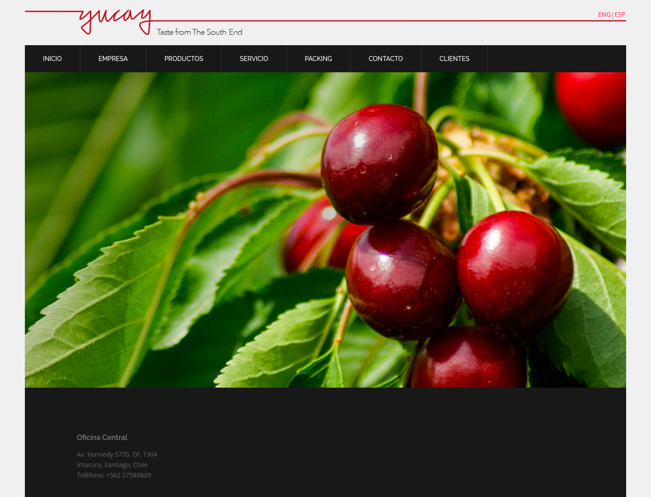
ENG (604, 14)
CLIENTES (454, 58)
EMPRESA (113, 58)
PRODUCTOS (184, 58)
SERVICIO (254, 58)
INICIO (52, 58)
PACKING (318, 58)
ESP (619, 14)
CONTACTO (385, 58)
